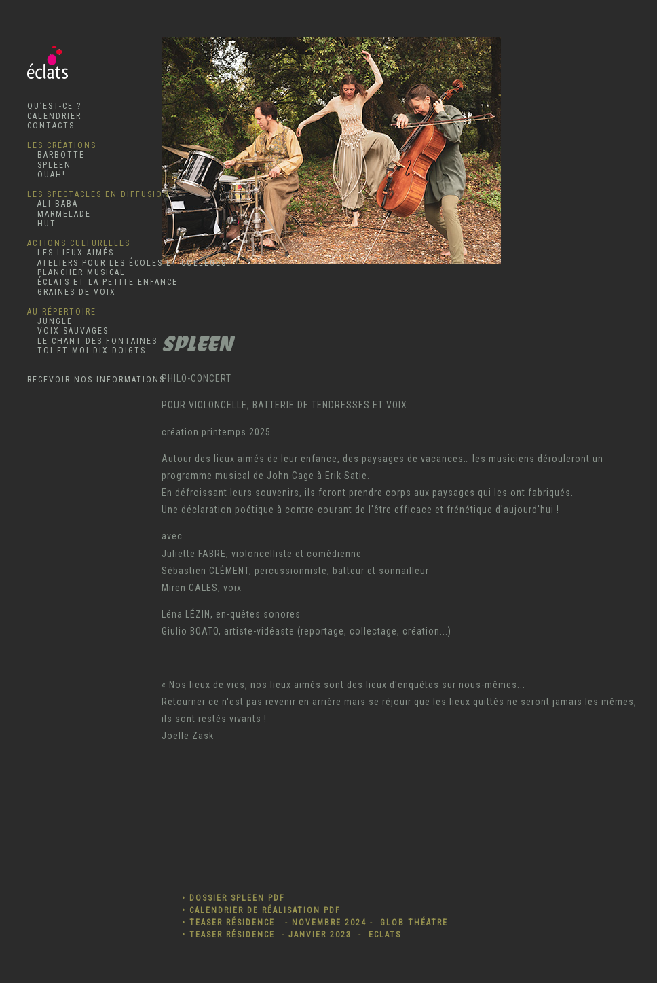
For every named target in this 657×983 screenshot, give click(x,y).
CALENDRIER (54, 116)
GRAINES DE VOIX (71, 292)
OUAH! (46, 174)
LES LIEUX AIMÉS (70, 252)
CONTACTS (51, 125)
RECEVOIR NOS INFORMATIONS (96, 380)
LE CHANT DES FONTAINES (92, 341)
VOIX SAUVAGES (68, 331)
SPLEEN (49, 165)
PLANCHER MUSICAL (76, 272)
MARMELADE (59, 214)
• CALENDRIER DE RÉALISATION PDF (261, 910)
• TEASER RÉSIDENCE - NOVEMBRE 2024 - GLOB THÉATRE (315, 922)
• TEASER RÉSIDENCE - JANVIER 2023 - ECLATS (291, 935)
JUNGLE (50, 321)
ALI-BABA (52, 204)
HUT (41, 223)
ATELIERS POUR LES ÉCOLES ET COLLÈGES (127, 263)
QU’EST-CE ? (54, 106)
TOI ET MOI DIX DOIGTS (86, 350)
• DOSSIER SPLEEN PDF (233, 898)
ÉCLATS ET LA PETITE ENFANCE (102, 282)
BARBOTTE (56, 155)
